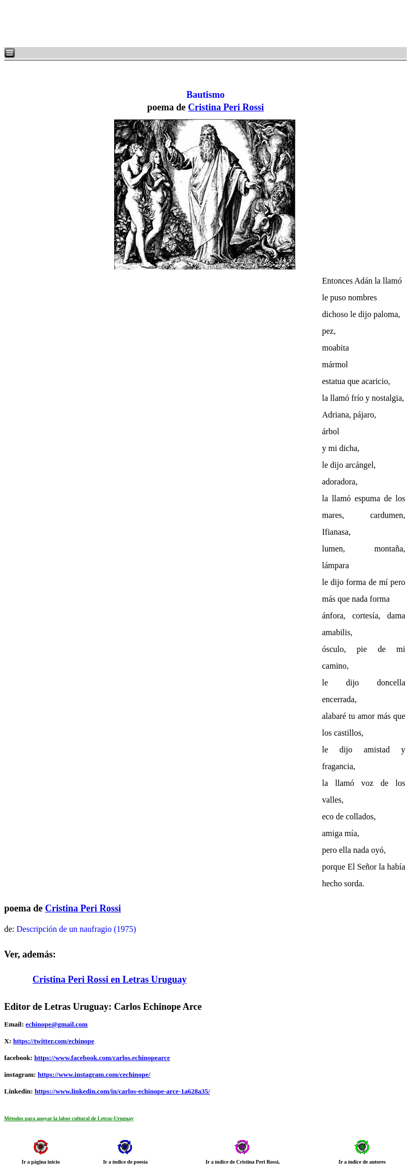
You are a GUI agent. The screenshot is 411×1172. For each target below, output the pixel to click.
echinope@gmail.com (57, 1024)
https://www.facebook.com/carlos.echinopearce (102, 1058)
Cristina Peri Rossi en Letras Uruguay (109, 979)
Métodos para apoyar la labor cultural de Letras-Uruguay (69, 1118)
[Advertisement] (131, 23)
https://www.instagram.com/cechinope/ (94, 1074)
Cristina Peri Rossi (226, 107)
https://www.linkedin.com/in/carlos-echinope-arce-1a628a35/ (122, 1091)
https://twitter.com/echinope (53, 1041)
